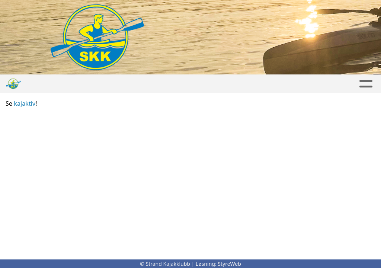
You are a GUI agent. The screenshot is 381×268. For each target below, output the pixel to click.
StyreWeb (229, 263)
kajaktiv (24, 103)
